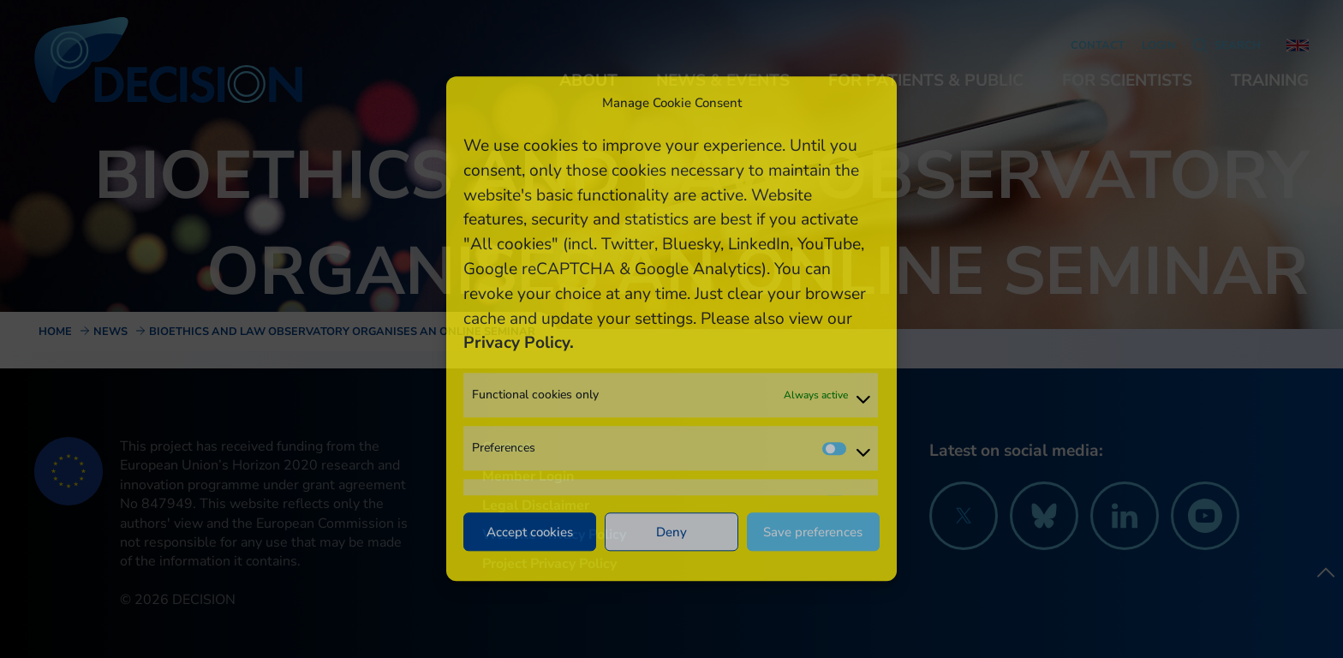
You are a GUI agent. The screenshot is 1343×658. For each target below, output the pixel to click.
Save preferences (813, 532)
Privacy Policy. (518, 343)
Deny (671, 532)
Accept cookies (529, 532)
